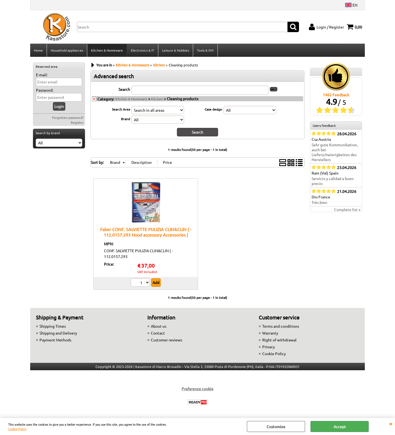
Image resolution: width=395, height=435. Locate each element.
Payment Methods (55, 339)
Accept (340, 426)
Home (38, 50)
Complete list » (347, 209)
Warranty (270, 332)
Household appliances (67, 50)
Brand (125, 119)
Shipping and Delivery (58, 332)
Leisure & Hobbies (175, 50)
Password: (44, 90)
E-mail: (41, 74)
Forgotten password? (68, 117)
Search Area (121, 109)
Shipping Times (53, 326)
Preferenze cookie (197, 388)
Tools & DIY (205, 50)
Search (124, 89)
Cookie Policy (17, 428)
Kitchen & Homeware (107, 50)
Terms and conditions (280, 326)
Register (77, 122)
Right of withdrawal (279, 339)
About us (158, 326)
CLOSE (390, 423)
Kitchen (157, 99)
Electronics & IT (142, 50)
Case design (213, 109)
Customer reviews (166, 339)
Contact (158, 332)
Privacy (268, 346)
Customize (276, 426)
